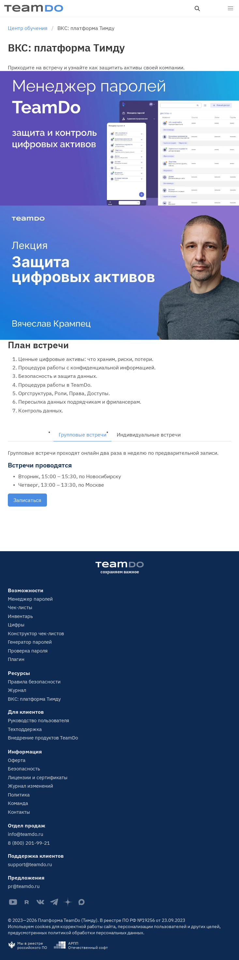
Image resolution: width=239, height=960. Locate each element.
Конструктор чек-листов (36, 633)
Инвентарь (20, 616)
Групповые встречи (82, 434)
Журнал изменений (30, 786)
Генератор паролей (30, 642)
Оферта (16, 760)
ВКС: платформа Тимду (34, 699)
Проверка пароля (28, 651)
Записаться (27, 500)
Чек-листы (20, 607)
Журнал (17, 690)
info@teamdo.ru (25, 834)
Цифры (16, 625)
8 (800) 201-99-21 (29, 843)
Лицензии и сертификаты (37, 777)
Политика (19, 795)
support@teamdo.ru (30, 864)
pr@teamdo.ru (24, 886)
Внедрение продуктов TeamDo (43, 738)
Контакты (19, 812)
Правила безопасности (34, 682)
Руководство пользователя (38, 720)
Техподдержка (25, 729)
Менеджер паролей (30, 599)
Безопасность (24, 769)
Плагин (16, 659)
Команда (18, 803)
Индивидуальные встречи (149, 434)
